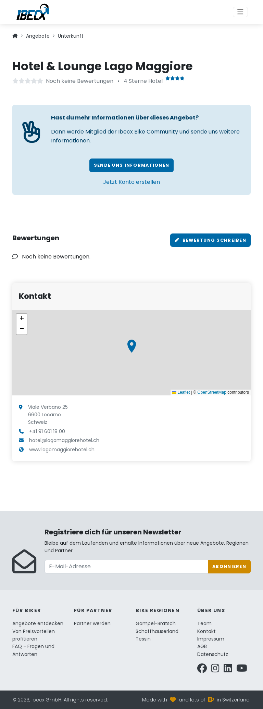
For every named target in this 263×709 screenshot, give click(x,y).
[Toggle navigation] (240, 12)
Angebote (38, 36)
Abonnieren (229, 566)
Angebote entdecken (37, 623)
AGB (202, 646)
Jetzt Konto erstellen (131, 182)
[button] (131, 346)
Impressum (210, 638)
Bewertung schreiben (210, 240)
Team (204, 623)
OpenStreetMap (211, 392)
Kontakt (206, 631)
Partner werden (92, 623)
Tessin (143, 638)
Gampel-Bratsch (156, 623)
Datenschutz (212, 654)
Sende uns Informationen (131, 165)
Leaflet (181, 392)
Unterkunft (71, 36)
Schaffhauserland (157, 631)
